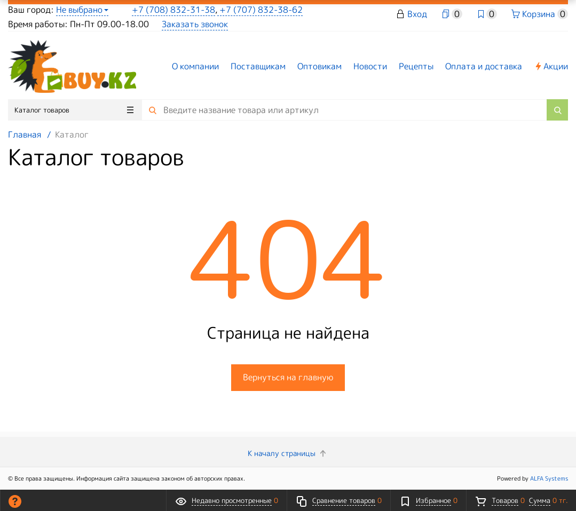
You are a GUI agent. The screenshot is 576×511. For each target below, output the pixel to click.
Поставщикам (258, 66)
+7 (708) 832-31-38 (173, 9)
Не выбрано (82, 9)
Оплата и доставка (483, 66)
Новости (370, 66)
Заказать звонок (195, 24)
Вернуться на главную (288, 377)
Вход (417, 14)
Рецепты (416, 66)
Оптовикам (319, 66)
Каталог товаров (73, 110)
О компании (195, 66)
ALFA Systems (549, 478)
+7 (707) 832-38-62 (260, 9)
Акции (551, 66)
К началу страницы (288, 453)
